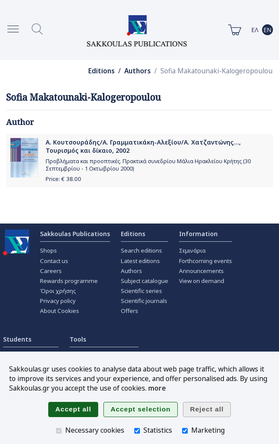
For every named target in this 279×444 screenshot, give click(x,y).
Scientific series (141, 291)
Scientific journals (144, 301)
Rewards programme (69, 281)
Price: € (63, 179)
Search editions (141, 250)
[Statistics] (137, 431)
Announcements (201, 271)
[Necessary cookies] (59, 431)
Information (198, 234)
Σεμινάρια (192, 250)
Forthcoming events (205, 261)
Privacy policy (58, 301)
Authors (137, 71)
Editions (101, 71)
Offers (129, 311)
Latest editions (140, 261)
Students (17, 339)
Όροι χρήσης (58, 291)
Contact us (54, 261)
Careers (51, 271)
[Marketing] (185, 431)
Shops (48, 250)
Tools (78, 339)
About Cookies (59, 311)
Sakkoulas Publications (75, 234)
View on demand (201, 281)
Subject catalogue (144, 281)
